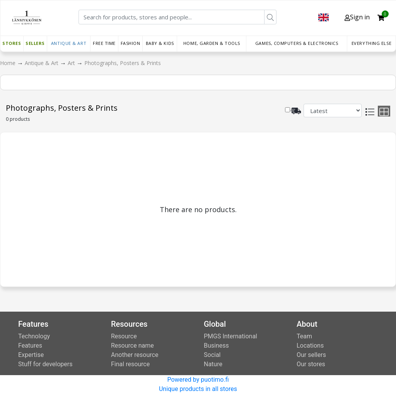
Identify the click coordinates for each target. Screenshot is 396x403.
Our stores (311, 364)
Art (72, 63)
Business (216, 345)
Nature (213, 364)
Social (212, 354)
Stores (11, 43)
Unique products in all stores (198, 389)
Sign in (357, 17)
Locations (310, 345)
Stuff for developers (45, 364)
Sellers (35, 43)
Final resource (130, 364)
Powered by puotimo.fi (198, 379)
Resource (124, 336)
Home (8, 63)
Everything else (371, 43)
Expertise (31, 354)
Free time (104, 43)
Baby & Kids (160, 43)
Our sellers (311, 354)
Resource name (132, 345)
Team (304, 336)
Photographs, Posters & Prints (122, 63)
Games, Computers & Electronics (296, 43)
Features (30, 345)
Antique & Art (68, 43)
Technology (34, 336)
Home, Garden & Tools (211, 43)
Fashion (130, 43)
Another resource (134, 354)
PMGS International (230, 336)
